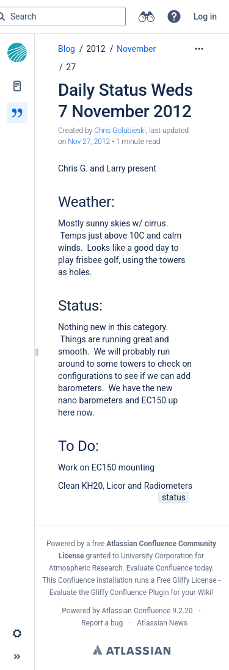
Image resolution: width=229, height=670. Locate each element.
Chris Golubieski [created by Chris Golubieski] (120, 130)
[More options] (199, 49)
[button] (174, 16)
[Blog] (17, 113)
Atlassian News (162, 623)
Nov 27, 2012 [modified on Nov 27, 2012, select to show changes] (89, 141)
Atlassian (131, 650)
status (174, 497)
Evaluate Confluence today (169, 568)
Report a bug (102, 623)
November (136, 49)
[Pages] (17, 86)
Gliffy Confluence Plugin (130, 592)
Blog (66, 49)
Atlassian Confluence (135, 611)
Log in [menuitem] (205, 16)
